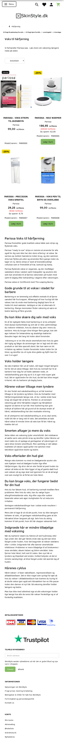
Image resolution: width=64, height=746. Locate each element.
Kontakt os (9, 702)
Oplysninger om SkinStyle (16, 687)
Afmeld (21, 669)
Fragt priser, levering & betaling (18, 691)
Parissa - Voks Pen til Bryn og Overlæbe (48, 198)
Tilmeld (10, 669)
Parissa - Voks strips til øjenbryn (16, 119)
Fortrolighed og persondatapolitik (19, 698)
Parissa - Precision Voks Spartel (16, 198)
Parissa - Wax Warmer (48, 117)
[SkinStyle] (32, 15)
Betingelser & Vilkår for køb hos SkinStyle (23, 694)
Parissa (16, 124)
